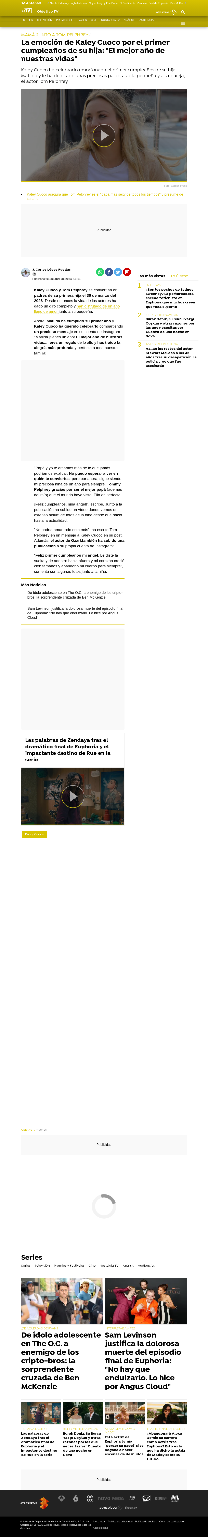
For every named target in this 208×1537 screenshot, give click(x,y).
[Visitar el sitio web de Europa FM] (161, 1498)
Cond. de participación (172, 1521)
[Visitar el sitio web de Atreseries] (132, 1498)
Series (28, 23)
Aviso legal (99, 1521)
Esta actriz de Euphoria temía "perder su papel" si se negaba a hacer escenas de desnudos (124, 1446)
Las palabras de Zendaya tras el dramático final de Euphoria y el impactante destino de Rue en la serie (67, 750)
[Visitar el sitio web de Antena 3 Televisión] (62, 1498)
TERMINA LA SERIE (34, 1429)
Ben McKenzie (178, 3)
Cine (94, 23)
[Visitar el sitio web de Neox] (90, 1498)
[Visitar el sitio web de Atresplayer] (111, 1508)
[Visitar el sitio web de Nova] (104, 1498)
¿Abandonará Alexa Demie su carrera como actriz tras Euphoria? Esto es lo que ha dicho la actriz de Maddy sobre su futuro (166, 1447)
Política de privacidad (120, 1521)
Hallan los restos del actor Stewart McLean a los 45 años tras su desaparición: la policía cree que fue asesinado (171, 357)
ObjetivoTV (28, 1130)
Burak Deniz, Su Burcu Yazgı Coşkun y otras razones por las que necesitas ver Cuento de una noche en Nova (170, 327)
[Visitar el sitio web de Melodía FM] (175, 1498)
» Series (42, 1130)
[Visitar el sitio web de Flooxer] (131, 1508)
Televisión (44, 23)
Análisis (129, 23)
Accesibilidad (100, 1527)
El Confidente (127, 3)
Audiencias (147, 23)
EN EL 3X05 (153, 285)
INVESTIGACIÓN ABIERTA (162, 344)
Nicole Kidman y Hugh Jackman (68, 3)
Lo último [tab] (179, 276)
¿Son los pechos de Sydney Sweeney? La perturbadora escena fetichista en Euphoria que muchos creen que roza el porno (170, 298)
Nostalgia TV (110, 23)
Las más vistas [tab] (151, 276)
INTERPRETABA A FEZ (120, 1329)
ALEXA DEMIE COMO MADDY (120, 1431)
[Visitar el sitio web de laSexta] (76, 1498)
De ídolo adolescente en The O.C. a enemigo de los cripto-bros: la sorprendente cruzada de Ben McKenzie (61, 1361)
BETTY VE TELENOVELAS (162, 315)
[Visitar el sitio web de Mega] (118, 1498)
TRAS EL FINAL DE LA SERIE (166, 1429)
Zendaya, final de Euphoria (152, 3)
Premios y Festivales (71, 23)
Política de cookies (146, 1521)
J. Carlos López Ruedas (51, 270)
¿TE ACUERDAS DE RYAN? (39, 1329)
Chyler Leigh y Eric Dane (103, 3)
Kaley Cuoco (34, 834)
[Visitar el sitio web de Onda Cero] (146, 1498)
